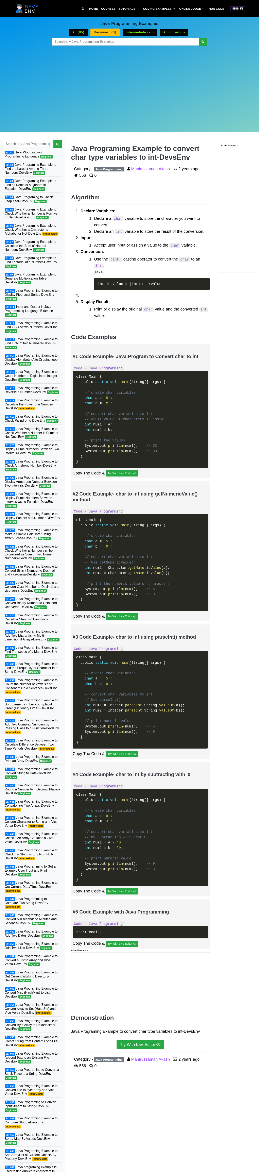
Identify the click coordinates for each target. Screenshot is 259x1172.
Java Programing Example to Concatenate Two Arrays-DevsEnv (31, 805)
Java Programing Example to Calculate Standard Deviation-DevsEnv (31, 619)
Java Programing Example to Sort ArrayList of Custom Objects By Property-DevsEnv (31, 1155)
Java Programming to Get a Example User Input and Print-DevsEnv (30, 870)
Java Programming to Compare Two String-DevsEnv (26, 903)
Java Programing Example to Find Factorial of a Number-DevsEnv (31, 262)
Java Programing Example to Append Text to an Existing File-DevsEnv (31, 1058)
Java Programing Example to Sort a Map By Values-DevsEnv (31, 1139)
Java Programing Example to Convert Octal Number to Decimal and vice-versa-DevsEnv (32, 587)
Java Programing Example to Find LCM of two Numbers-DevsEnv (31, 343)
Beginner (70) (105, 32)
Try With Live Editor (122, 473)
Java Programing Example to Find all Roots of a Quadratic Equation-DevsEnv (30, 185)
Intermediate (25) (140, 32)
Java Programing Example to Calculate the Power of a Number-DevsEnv (31, 404)
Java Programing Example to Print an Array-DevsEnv (31, 759)
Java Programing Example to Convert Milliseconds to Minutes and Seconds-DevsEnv (31, 919)
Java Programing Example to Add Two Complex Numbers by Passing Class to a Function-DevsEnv (32, 726)
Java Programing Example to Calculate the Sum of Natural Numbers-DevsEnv (30, 246)
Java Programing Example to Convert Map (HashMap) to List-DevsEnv (31, 993)
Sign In (237, 8)
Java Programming (109, 169)
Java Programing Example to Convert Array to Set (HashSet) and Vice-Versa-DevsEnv (31, 1009)
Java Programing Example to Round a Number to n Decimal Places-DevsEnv (32, 789)
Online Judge (190, 8)
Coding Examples (157, 8)
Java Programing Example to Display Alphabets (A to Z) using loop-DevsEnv (32, 360)
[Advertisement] (129, 83)
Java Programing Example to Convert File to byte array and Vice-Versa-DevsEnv (31, 1090)
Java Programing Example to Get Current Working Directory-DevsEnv (31, 976)
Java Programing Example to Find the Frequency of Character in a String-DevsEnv (31, 668)
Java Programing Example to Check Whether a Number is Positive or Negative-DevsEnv (31, 213)
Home (93, 8)
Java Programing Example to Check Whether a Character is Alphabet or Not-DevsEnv (31, 230)
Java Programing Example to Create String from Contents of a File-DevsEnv (31, 1041)
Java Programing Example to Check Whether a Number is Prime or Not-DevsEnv (31, 433)
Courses (108, 8)
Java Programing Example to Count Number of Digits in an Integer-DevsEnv (31, 376)
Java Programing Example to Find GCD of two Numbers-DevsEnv (31, 327)
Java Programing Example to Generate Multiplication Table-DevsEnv (30, 278)
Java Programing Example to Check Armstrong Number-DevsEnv (31, 465)
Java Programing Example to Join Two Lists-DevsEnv (31, 946)
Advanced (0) (174, 32)
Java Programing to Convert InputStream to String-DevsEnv (30, 1106)
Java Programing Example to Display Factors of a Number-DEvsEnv (32, 518)
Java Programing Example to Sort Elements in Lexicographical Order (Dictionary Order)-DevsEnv (31, 706)
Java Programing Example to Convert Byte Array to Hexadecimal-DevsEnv (31, 1025)
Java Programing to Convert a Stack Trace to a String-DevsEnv (32, 1074)
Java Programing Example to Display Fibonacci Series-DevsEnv (31, 295)
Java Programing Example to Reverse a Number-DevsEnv (32, 390)
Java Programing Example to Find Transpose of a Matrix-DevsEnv (31, 652)
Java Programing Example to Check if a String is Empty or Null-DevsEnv (31, 854)
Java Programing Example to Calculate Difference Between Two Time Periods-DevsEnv (31, 744)
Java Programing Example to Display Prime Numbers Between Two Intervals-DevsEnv (32, 449)
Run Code (216, 8)
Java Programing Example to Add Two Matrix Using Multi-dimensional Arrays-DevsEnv (32, 635)
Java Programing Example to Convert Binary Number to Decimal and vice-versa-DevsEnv (31, 570)
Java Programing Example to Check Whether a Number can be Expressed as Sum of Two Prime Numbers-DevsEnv (31, 552)
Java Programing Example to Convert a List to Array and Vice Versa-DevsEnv (31, 960)
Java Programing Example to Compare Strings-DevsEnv (31, 1122)
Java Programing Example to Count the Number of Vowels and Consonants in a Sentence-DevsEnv (31, 686)
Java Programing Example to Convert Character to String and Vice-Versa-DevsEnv (32, 822)
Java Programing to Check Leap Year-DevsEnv (29, 199)
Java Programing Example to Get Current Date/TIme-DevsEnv (31, 887)
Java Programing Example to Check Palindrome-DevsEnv (31, 419)
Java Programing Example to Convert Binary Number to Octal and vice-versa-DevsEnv (31, 603)
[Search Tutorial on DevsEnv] (83, 8)
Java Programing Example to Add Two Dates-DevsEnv (31, 934)
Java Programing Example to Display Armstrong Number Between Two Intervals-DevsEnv (31, 482)
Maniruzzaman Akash (151, 169)
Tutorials (127, 8)
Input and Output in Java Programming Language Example (29, 311)
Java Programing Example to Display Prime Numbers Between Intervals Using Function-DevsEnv (31, 500)
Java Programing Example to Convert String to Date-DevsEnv (31, 773)
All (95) (78, 32)
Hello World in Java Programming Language (29, 154)
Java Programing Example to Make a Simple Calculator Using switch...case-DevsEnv (31, 534)
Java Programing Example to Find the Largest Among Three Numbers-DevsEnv (30, 169)
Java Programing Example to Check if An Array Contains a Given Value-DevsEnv (31, 838)
